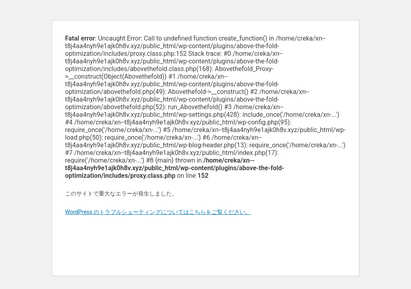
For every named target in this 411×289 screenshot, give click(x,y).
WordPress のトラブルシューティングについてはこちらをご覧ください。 (158, 212)
